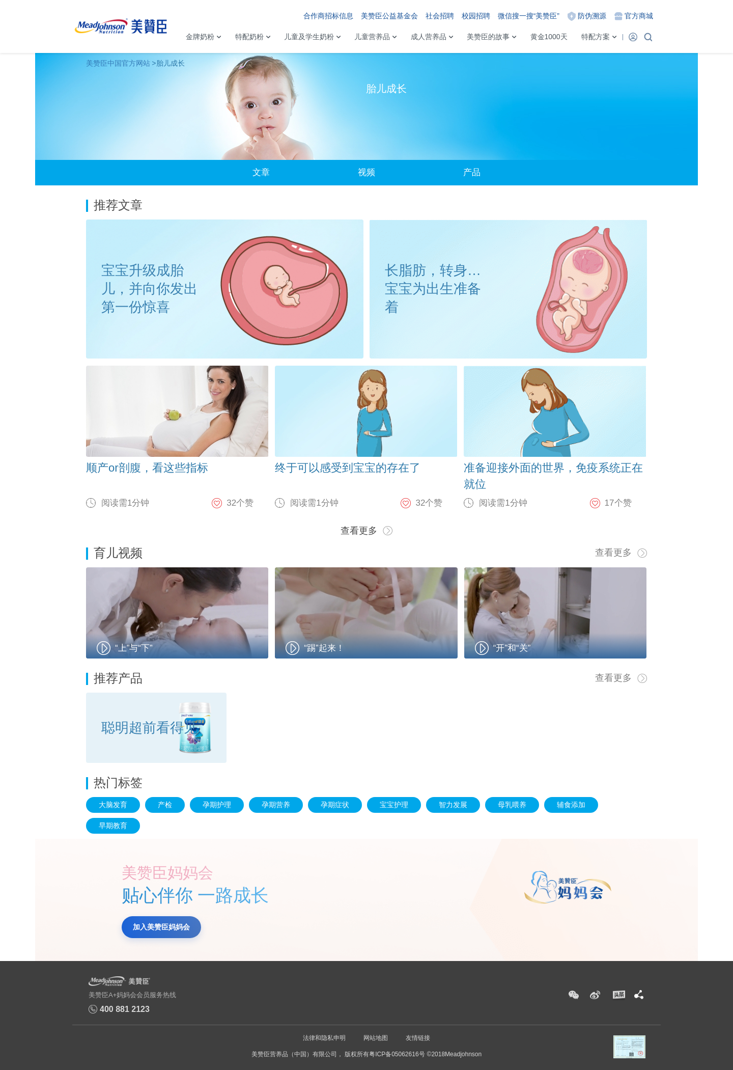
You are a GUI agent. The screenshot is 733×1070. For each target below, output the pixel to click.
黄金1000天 (549, 37)
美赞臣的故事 (488, 37)
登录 (633, 37)
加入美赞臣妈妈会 (161, 927)
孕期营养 (276, 805)
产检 (165, 805)
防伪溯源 (592, 16)
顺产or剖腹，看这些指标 (147, 467)
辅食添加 (571, 805)
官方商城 (639, 16)
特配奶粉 (249, 37)
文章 (261, 172)
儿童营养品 (372, 37)
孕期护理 (217, 805)
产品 (472, 172)
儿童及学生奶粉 (309, 37)
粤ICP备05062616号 (397, 1054)
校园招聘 (476, 16)
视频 (366, 172)
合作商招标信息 (328, 16)
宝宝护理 (394, 805)
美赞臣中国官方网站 (118, 63)
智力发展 (453, 805)
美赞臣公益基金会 (389, 16)
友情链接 (418, 1037)
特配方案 (595, 37)
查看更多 (359, 531)
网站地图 (375, 1037)
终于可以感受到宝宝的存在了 (347, 467)
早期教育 (113, 825)
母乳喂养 (512, 805)
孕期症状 (335, 805)
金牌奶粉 (200, 37)
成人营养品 (428, 37)
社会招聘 (440, 16)
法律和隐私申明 (324, 1037)
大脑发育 (113, 805)
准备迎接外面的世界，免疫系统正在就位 (553, 475)
